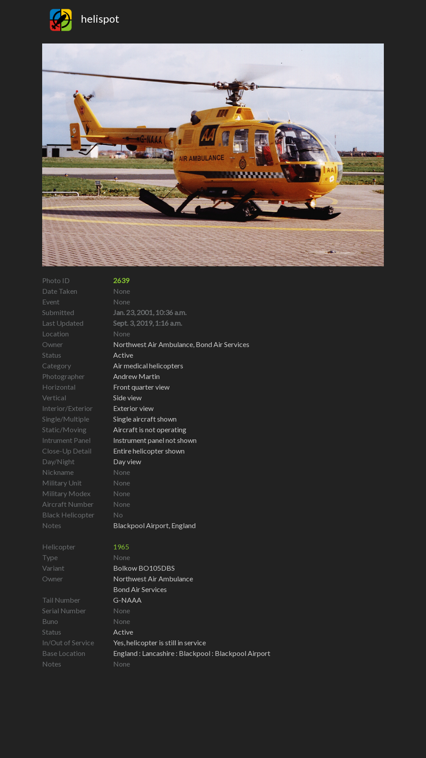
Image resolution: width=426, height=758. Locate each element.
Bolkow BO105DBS (144, 568)
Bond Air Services (140, 589)
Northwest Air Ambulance (153, 578)
